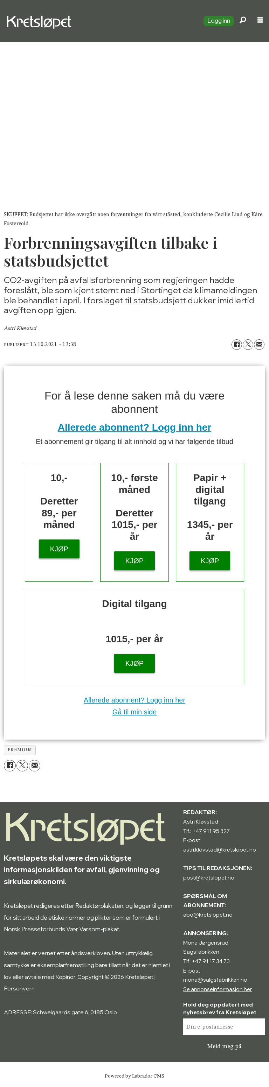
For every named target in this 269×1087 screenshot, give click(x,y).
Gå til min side (134, 712)
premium (20, 750)
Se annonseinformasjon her (217, 989)
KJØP (59, 549)
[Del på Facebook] (237, 344)
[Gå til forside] (99, 21)
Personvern (19, 988)
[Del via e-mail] (259, 344)
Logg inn (218, 20)
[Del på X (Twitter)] (248, 344)
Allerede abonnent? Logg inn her (135, 427)
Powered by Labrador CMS (134, 1076)
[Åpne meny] (260, 21)
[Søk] (242, 21)
